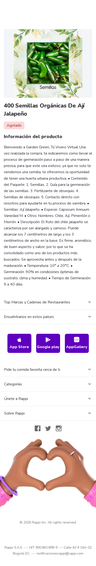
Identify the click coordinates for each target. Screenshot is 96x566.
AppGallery (76, 343)
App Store (19, 343)
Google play (48, 343)
